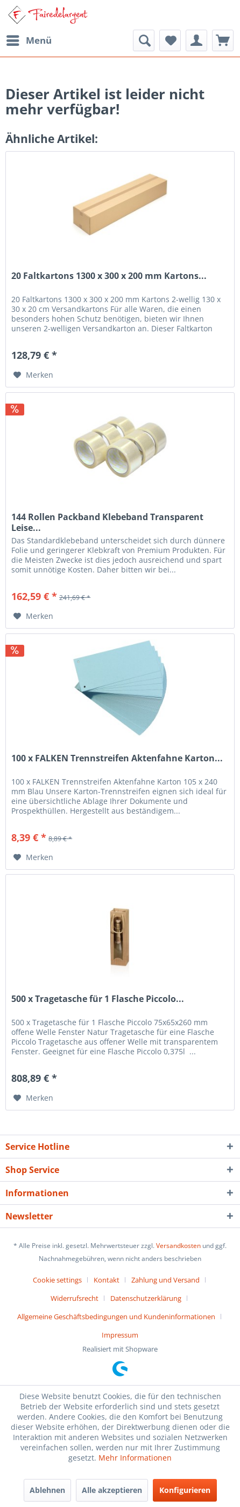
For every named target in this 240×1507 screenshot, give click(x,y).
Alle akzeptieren (112, 1490)
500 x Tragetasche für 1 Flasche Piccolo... (97, 999)
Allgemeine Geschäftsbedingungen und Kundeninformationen (116, 1316)
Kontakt (106, 1280)
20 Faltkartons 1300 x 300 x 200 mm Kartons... (109, 276)
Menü (29, 39)
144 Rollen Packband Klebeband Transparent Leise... (107, 522)
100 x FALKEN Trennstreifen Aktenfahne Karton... (117, 758)
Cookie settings (57, 1280)
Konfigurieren (184, 1490)
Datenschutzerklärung (145, 1298)
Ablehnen (47, 1490)
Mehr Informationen (135, 1458)
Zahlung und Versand (165, 1280)
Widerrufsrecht (74, 1298)
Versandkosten (178, 1245)
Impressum (120, 1335)
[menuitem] (28, 40)
